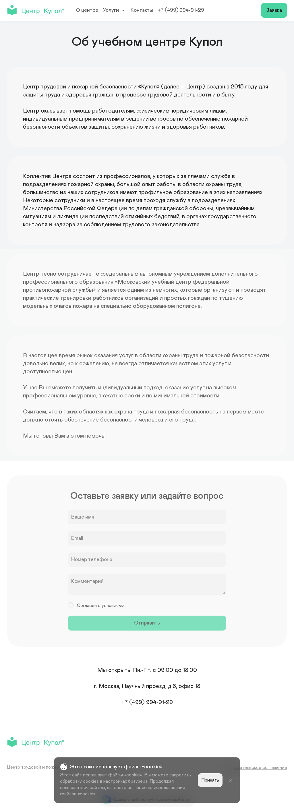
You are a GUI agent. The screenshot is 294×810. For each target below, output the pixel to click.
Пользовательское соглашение (254, 767)
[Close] (230, 780)
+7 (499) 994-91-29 (181, 10)
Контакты (142, 10)
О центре (87, 10)
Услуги (114, 10)
